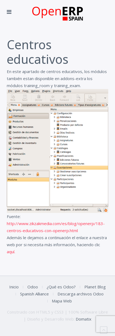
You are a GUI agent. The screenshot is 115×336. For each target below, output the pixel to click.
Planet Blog (95, 286)
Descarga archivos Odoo (81, 294)
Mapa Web (62, 301)
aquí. (11, 251)
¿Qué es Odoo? (61, 286)
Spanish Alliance (34, 294)
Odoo (32, 286)
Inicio (14, 286)
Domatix (83, 319)
